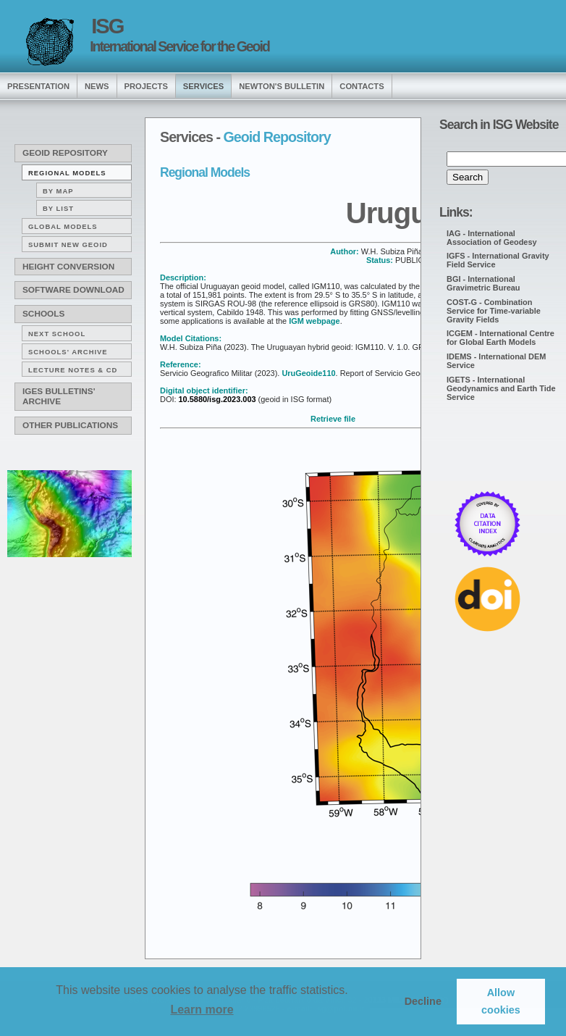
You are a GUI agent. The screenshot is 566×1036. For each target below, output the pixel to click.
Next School (56, 334)
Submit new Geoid (68, 244)
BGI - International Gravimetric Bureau (483, 283)
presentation (38, 86)
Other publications (70, 425)
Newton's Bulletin (281, 86)
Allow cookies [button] (500, 1001)
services (203, 86)
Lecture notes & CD (72, 370)
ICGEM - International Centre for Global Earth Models (500, 337)
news (97, 86)
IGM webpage (314, 321)
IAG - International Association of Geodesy (492, 237)
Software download (73, 290)
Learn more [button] (201, 1009)
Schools (43, 314)
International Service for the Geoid (179, 46)
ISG (107, 26)
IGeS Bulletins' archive (58, 396)
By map (58, 191)
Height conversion (68, 267)
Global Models (63, 226)
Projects (146, 86)
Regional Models (67, 173)
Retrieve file (333, 418)
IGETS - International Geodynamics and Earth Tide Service (501, 388)
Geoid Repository (65, 153)
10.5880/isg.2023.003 (215, 399)
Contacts (361, 86)
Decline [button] (423, 1001)
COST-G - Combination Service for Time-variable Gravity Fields (494, 311)
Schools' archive (68, 352)
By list (58, 208)
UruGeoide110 (308, 373)
